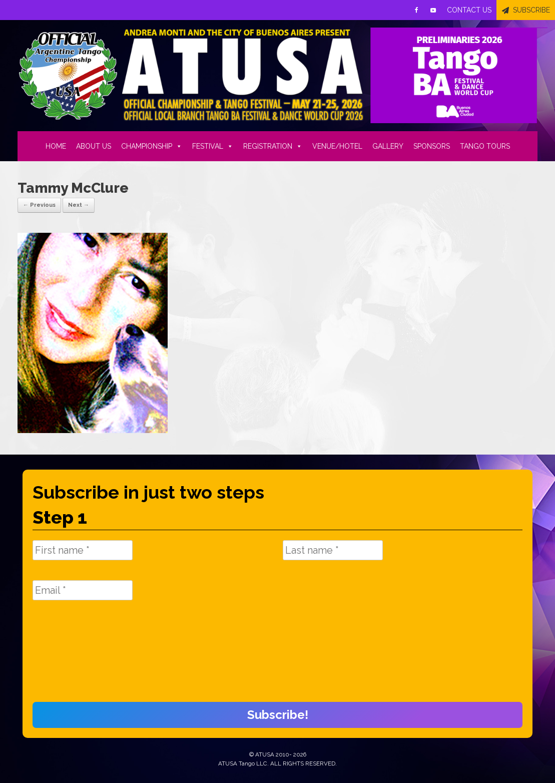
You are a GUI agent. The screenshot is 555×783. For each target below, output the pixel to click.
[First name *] (83, 550)
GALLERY (387, 146)
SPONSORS (431, 146)
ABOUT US (93, 146)
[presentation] (74, 656)
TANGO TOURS (485, 146)
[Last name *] (333, 550)
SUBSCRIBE (531, 10)
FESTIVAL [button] (212, 146)
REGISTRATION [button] (272, 146)
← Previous (39, 205)
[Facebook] (416, 10)
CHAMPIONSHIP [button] (151, 146)
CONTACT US (469, 10)
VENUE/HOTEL (337, 146)
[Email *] (83, 590)
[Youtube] (433, 10)
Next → (78, 205)
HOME (56, 146)
